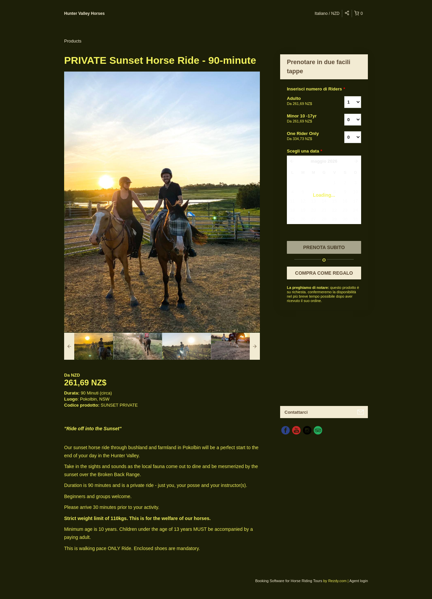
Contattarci (296, 412)
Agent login (358, 581)
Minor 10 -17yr (307, 118)
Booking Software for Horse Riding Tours (289, 581)
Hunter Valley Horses (84, 13)
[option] (88, 346)
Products (72, 41)
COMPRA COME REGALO (324, 273)
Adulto (307, 101)
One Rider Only (307, 136)
